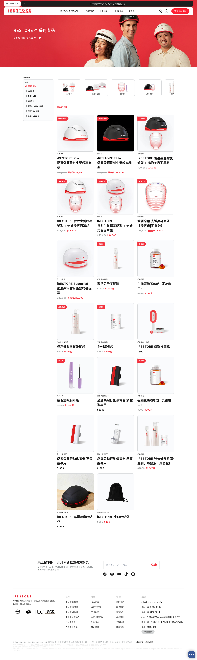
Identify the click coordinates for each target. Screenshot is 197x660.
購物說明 (120, 612)
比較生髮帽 (96, 607)
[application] (80, 11)
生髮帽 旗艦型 (72, 602)
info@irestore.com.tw (152, 602)
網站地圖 (149, 642)
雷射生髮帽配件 (33, 116)
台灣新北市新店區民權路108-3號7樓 (163, 617)
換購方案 (120, 627)
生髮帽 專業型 (72, 607)
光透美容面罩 (72, 627)
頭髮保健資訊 (97, 617)
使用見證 (95, 612)
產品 (68, 597)
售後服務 (120, 622)
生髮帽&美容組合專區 (35, 106)
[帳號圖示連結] (161, 11)
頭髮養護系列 (72, 622)
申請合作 (148, 631)
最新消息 (95, 622)
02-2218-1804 (153, 612)
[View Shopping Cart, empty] (166, 11)
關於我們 (95, 627)
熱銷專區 (31, 91)
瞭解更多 (119, 4)
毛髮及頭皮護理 (33, 111)
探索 (93, 597)
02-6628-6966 (154, 607)
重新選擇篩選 (62, 107)
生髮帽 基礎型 (72, 612)
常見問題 (120, 607)
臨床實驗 (95, 602)
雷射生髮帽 (32, 96)
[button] (190, 4)
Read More (16, 650)
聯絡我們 (120, 602)
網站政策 (140, 642)
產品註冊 (120, 617)
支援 (118, 597)
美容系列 (31, 101)
